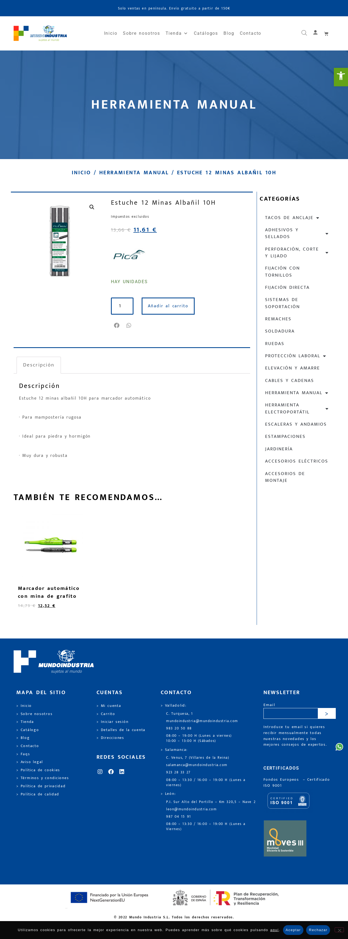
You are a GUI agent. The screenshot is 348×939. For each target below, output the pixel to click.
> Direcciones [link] (110, 738)
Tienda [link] (177, 33)
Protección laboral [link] (296, 356)
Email (269, 705)
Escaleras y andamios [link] (296, 424)
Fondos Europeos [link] (282, 779)
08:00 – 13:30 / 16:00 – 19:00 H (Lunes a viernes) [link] (206, 782)
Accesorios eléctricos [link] (296, 461)
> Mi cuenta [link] (109, 706)
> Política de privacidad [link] (41, 786)
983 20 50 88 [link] (179, 728)
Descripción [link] (38, 365)
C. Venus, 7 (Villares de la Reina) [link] (197, 758)
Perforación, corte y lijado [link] (297, 252)
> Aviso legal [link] (29, 762)
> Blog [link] (23, 738)
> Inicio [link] (24, 706)
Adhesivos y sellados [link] (297, 233)
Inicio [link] (111, 33)
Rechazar (318, 930)
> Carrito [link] (106, 714)
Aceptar (293, 930)
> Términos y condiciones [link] (42, 778)
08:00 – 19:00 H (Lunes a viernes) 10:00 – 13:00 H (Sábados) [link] (199, 738)
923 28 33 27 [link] (178, 772)
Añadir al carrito (171, 306)
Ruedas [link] (274, 343)
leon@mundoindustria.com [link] (191, 809)
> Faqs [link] (23, 754)
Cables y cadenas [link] (289, 380)
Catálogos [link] (206, 33)
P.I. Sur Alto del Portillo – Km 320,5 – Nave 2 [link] (211, 802)
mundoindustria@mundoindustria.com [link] (202, 721)
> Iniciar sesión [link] (112, 722)
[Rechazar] (339, 929)
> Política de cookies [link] (38, 770)
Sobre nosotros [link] (141, 33)
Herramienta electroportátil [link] (297, 408)
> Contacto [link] (27, 746)
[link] (341, 77)
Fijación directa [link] (287, 287)
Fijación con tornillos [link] (282, 271)
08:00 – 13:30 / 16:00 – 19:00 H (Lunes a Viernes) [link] (206, 826)
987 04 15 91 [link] (178, 817)
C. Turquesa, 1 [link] (179, 714)
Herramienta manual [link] (134, 172)
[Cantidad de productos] (124, 306)
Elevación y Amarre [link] (292, 368)
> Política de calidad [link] (37, 794)
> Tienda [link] (25, 722)
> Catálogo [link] (27, 730)
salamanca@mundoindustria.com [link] (197, 765)
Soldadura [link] (280, 331)
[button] (117, 325)
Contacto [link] (250, 33)
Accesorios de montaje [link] (285, 477)
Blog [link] (228, 33)
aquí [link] (274, 930)
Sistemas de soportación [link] (282, 303)
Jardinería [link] (279, 449)
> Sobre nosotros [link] (34, 714)
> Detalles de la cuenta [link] (121, 730)
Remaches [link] (278, 319)
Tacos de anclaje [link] (292, 218)
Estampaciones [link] (285, 436)
